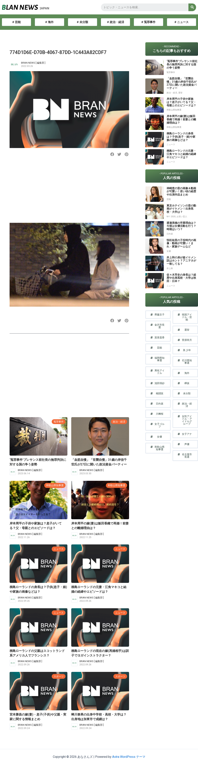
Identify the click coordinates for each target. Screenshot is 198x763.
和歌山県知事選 (55, 485)
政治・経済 (119, 421)
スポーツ (59, 676)
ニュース (59, 548)
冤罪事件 (59, 421)
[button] (112, 154)
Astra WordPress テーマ (128, 757)
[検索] (192, 7)
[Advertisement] (68, 193)
